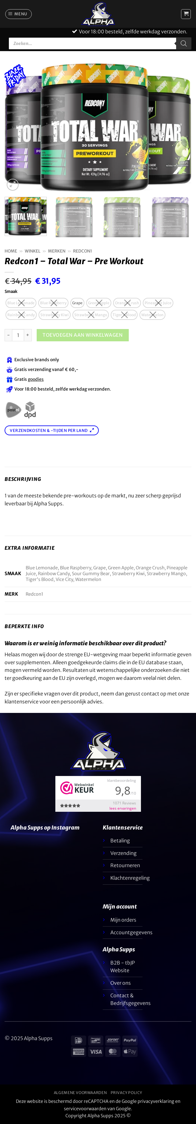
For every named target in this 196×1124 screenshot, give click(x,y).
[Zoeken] (183, 43)
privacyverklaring (156, 1101)
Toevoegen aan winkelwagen (83, 335)
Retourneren (125, 865)
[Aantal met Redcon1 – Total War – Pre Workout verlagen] (8, 335)
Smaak (11, 292)
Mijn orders (123, 920)
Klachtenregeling (130, 878)
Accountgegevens (131, 932)
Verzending (123, 853)
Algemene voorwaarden (80, 1092)
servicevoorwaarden (85, 1108)
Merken (56, 251)
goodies (36, 379)
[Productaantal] (18, 335)
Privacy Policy (126, 1092)
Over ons (120, 983)
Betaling (120, 840)
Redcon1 (82, 251)
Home (11, 251)
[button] (18, 14)
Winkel (32, 251)
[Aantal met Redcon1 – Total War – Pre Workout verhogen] (28, 335)
